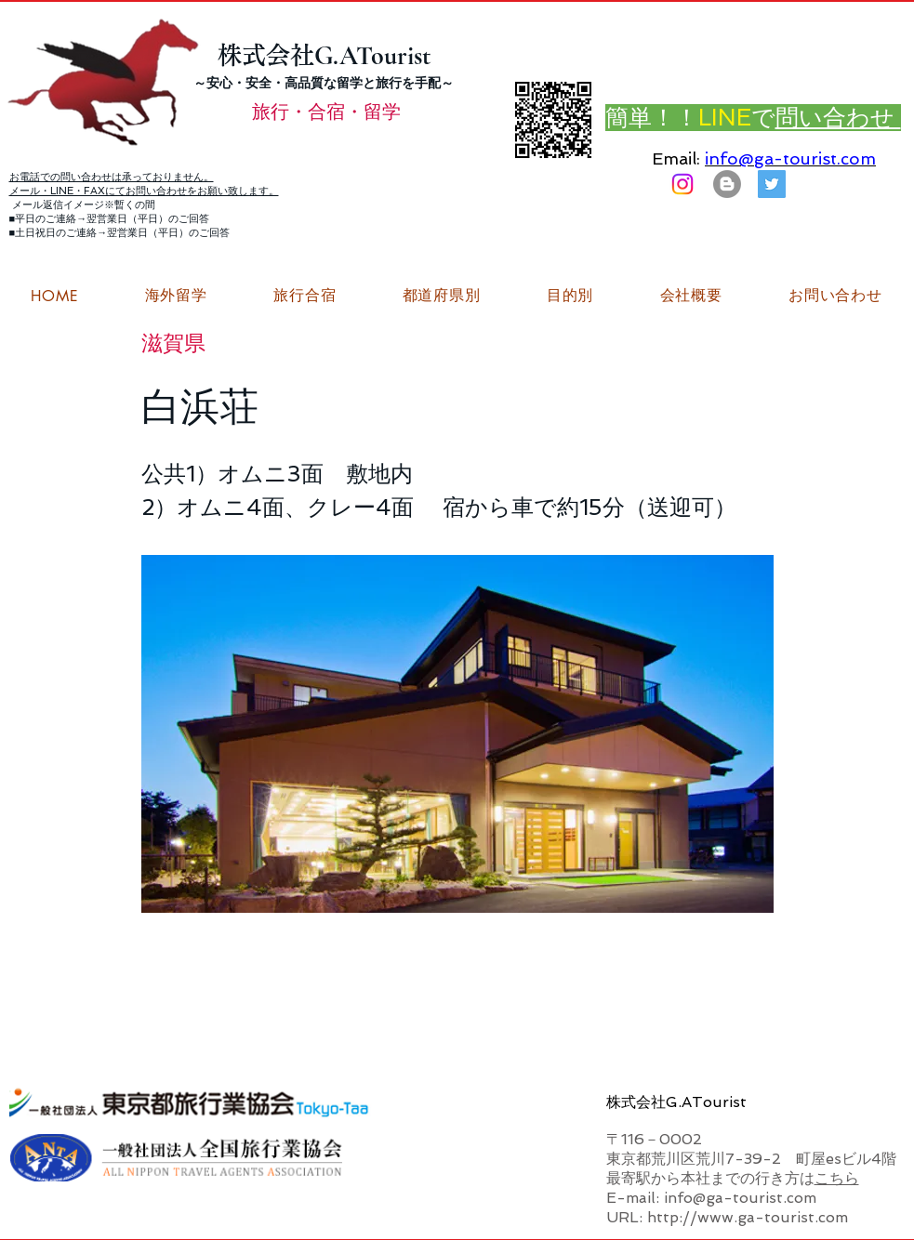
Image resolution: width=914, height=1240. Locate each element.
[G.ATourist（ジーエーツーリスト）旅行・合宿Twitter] (772, 184)
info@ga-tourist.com (790, 158)
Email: (676, 158)
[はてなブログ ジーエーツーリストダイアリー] (727, 184)
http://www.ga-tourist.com (747, 1217)
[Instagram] (682, 184)
